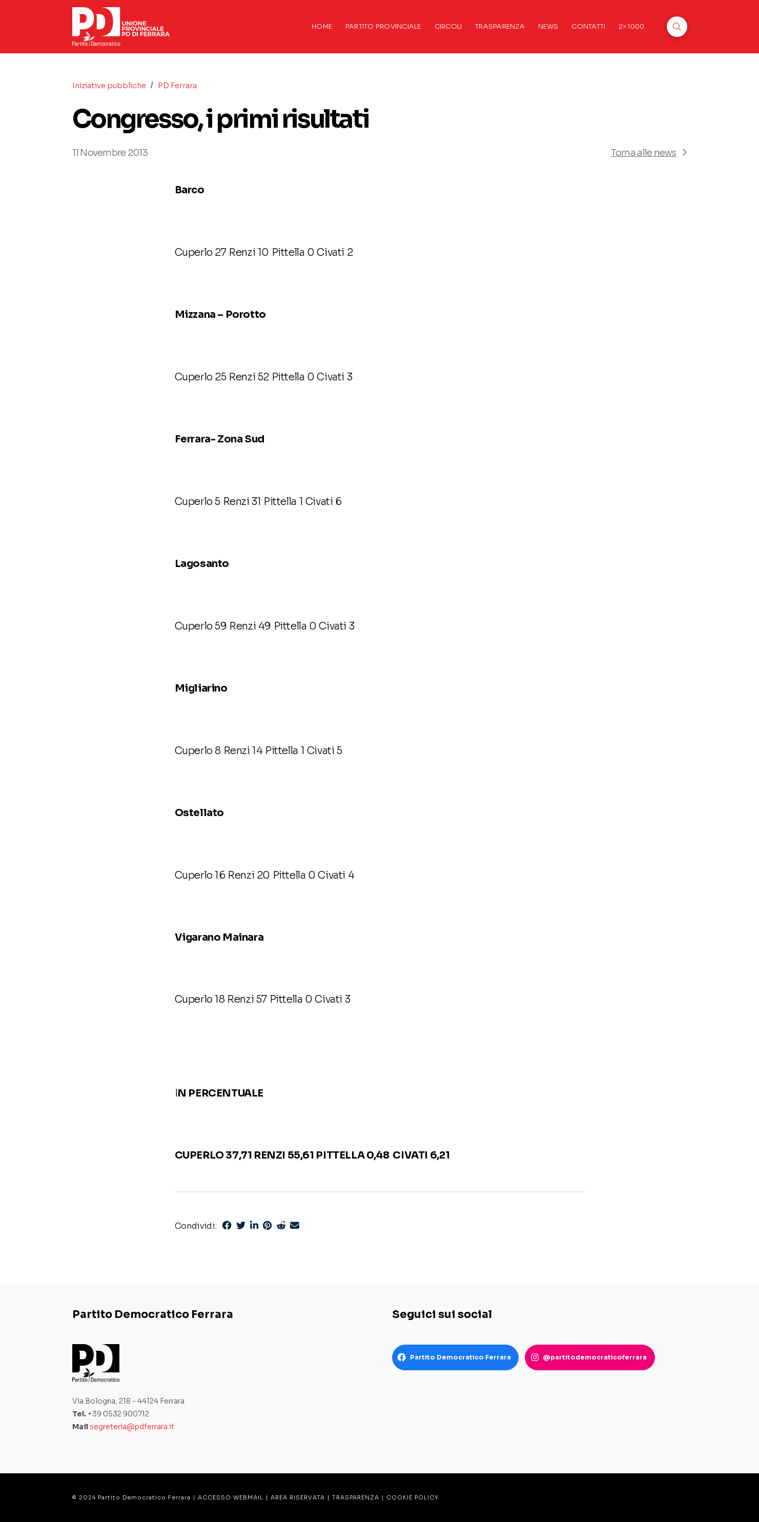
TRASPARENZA (355, 1497)
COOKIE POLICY (412, 1497)
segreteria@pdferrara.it (132, 1426)
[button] (677, 26)
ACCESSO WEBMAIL (230, 1497)
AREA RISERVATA (298, 1497)
